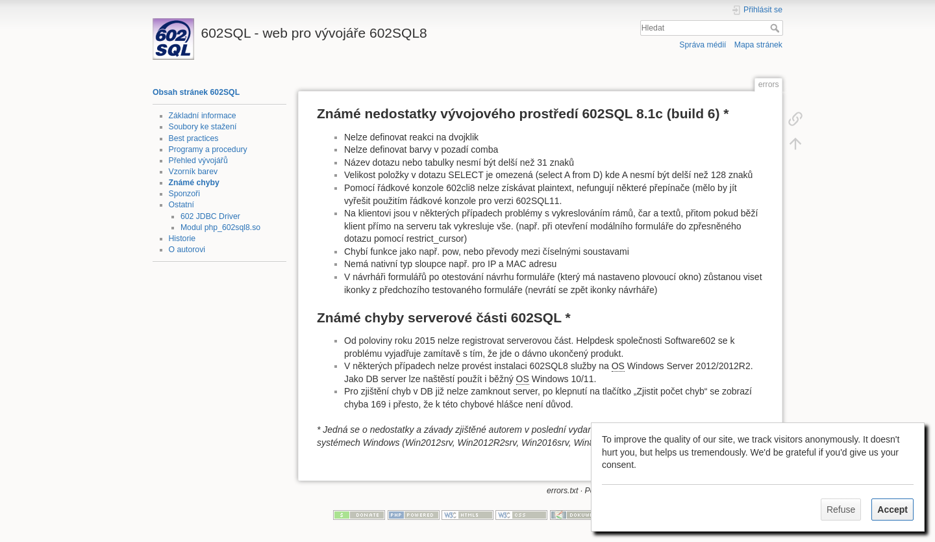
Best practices (194, 138)
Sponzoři (184, 193)
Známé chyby (194, 182)
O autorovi (187, 249)
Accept (892, 509)
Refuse (841, 509)
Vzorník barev (193, 171)
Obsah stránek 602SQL (196, 92)
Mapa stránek (758, 44)
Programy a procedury (208, 149)
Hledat (776, 27)
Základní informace (202, 115)
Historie (182, 238)
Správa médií (702, 44)
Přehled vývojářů (198, 160)
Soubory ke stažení (203, 126)
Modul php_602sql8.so (220, 227)
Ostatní (182, 204)
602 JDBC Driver (210, 216)
